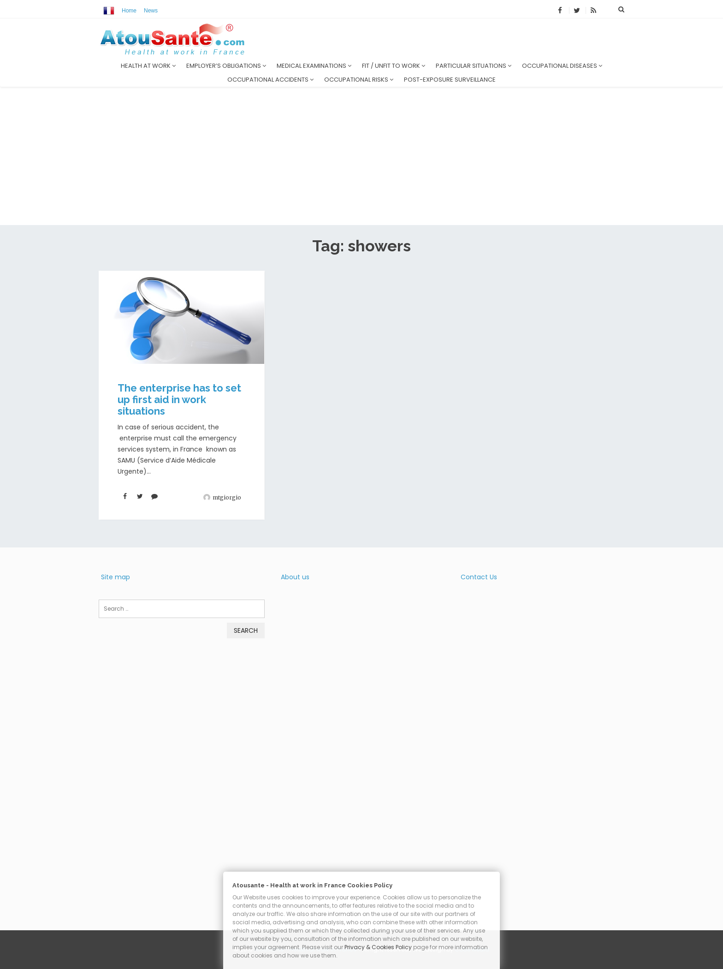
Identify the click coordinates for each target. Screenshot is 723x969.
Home (129, 10)
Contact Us (479, 577)
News (151, 10)
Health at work (148, 65)
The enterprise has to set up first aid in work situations (179, 399)
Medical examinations (314, 65)
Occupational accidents (270, 79)
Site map (115, 577)
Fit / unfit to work (393, 65)
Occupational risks (358, 79)
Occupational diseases (562, 65)
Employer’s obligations (226, 65)
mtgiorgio (227, 497)
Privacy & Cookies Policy (378, 947)
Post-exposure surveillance (450, 79)
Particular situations (473, 65)
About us (295, 577)
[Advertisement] (361, 155)
